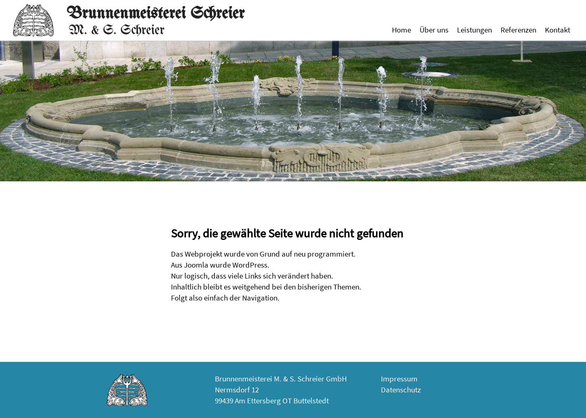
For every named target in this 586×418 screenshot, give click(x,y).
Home (401, 30)
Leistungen (474, 30)
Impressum (399, 378)
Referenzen (518, 30)
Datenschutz (401, 389)
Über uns (434, 30)
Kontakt (557, 30)
